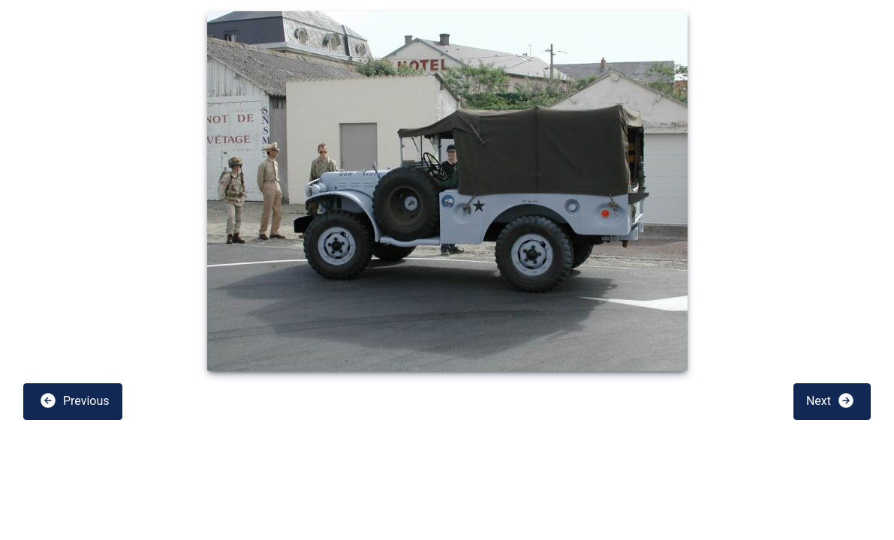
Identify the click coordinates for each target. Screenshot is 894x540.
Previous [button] (74, 401)
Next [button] (830, 401)
